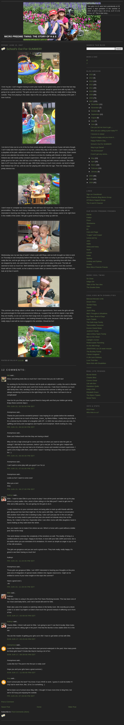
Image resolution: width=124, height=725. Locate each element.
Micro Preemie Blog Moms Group (99, 197)
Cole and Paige (92, 232)
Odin (88, 226)
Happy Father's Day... (99, 141)
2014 (91, 78)
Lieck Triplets (91, 319)
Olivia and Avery (93, 247)
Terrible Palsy (92, 305)
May (93, 158)
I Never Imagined (93, 354)
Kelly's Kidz (91, 389)
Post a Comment (7, 702)
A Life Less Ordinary (94, 357)
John (88, 241)
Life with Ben (91, 383)
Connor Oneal (92, 380)
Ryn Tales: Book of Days (96, 316)
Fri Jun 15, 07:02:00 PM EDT (21, 468)
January (94, 172)
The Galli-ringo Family (95, 322)
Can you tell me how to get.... (101, 127)
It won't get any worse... (99, 154)
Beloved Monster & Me (95, 299)
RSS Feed (90, 409)
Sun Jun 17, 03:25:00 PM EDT (21, 639)
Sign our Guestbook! (94, 194)
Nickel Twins (91, 398)
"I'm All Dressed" (97, 151)
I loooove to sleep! (97, 134)
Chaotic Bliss (91, 378)
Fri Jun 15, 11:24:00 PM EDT (21, 561)
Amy (8, 678)
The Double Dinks (93, 287)
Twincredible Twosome (95, 325)
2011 (91, 88)
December (95, 104)
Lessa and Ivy (92, 238)
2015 (91, 75)
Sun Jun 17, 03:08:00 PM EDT (21, 616)
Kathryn (10, 495)
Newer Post (5, 707)
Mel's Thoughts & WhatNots (97, 313)
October (94, 111)
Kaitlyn (89, 217)
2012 (91, 85)
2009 (91, 95)
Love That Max (92, 360)
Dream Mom (91, 302)
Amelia (89, 264)
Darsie (89, 215)
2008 (91, 98)
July (93, 121)
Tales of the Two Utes (95, 284)
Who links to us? (93, 412)
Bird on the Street (93, 337)
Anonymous (11, 645)
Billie (9, 593)
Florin (89, 220)
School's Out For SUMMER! (24, 49)
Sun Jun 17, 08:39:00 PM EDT (21, 655)
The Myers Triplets (93, 395)
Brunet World (91, 375)
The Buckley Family (94, 352)
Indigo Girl (90, 282)
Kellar (89, 255)
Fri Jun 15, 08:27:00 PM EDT (21, 489)
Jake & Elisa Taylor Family (96, 334)
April (93, 161)
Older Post (72, 707)
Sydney (89, 258)
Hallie (89, 244)
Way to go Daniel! (97, 147)
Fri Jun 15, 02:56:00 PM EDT (21, 406)
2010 (91, 91)
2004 (91, 182)
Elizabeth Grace (93, 392)
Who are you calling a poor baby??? (104, 131)
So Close (90, 279)
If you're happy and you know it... (103, 137)
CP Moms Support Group (96, 200)
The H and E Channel (95, 203)
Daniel (89, 308)
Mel (8, 375)
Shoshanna (91, 223)
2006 (91, 176)
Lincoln (89, 253)
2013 (91, 81)
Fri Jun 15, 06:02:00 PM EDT (21, 427)
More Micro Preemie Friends (97, 267)
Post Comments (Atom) (20, 712)
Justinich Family (92, 331)
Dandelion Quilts (93, 386)
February (94, 168)
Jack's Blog (91, 310)
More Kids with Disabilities (96, 363)
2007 (91, 101)
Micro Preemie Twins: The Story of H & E (30, 36)
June (93, 124)
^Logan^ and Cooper (94, 235)
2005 (91, 179)
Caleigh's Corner (93, 340)
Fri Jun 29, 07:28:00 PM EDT (21, 696)
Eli (87, 229)
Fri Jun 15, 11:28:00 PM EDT (21, 587)
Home (39, 707)
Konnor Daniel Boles (94, 328)
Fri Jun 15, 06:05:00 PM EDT (21, 456)
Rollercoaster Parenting (95, 343)
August (94, 118)
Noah (89, 250)
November (95, 108)
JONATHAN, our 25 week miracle (99, 349)
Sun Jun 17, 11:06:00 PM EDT (21, 673)
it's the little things (93, 346)
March (93, 165)
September (95, 114)
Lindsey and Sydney (94, 261)
